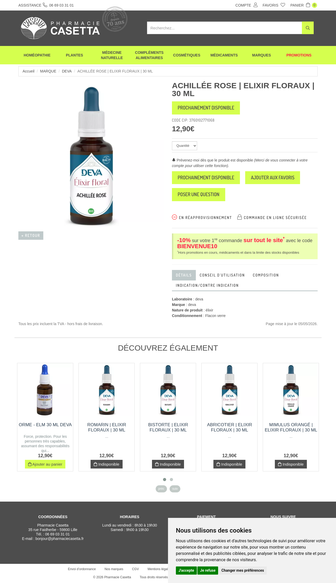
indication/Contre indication (207, 285)
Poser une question (199, 195)
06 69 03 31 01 (57, 534)
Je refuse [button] (208, 570)
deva (67, 71)
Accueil (28, 71)
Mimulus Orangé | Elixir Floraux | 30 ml (291, 428)
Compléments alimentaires (149, 55)
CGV (135, 569)
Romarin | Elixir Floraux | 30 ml (106, 428)
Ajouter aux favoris (273, 178)
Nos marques (113, 569)
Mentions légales (159, 569)
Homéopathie (37, 55)
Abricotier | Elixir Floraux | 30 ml (229, 428)
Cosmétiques (186, 55)
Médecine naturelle (112, 55)
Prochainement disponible (206, 108)
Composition (266, 275)
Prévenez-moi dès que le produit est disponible (212, 160)
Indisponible (106, 464)
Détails (184, 275)
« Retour (31, 235)
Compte (246, 5)
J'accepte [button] (186, 570)
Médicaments (224, 55)
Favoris (274, 5)
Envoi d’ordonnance (82, 569)
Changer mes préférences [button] (243, 570)
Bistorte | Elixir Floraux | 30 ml (168, 428)
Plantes (74, 55)
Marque (48, 71)
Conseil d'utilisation (222, 275)
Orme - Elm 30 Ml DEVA (45, 425)
